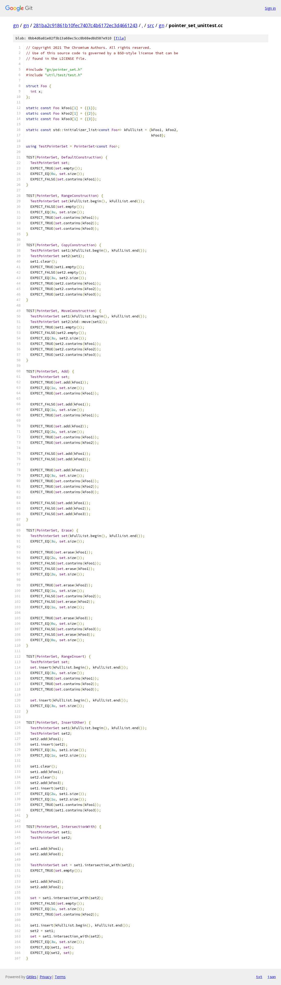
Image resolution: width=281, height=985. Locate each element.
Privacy (46, 976)
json (271, 976)
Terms (60, 976)
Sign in (270, 8)
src (150, 25)
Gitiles (31, 976)
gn (16, 25)
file (120, 38)
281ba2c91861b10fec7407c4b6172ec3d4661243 (85, 25)
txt (259, 976)
